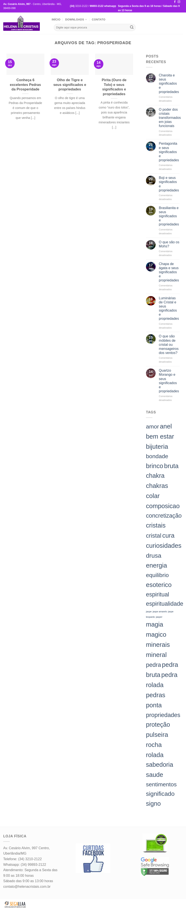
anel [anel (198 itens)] (166, 426)
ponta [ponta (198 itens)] (154, 705)
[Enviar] (131, 27)
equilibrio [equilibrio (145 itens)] (157, 575)
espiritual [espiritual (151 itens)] (157, 594)
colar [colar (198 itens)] (153, 495)
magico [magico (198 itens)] (156, 634)
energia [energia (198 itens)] (156, 565)
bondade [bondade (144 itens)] (157, 456)
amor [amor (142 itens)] (152, 426)
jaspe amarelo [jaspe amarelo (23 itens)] (160, 611)
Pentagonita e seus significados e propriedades (169, 152)
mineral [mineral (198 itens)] (156, 654)
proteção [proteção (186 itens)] (158, 724)
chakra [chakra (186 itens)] (155, 475)
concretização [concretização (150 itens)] (164, 515)
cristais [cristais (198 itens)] (156, 525)
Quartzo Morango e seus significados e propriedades (169, 381)
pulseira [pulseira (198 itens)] (157, 734)
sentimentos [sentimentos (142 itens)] (161, 784)
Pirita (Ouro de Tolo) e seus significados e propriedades (114, 87)
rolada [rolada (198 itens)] (155, 754)
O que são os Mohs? (169, 244)
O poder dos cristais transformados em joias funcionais (170, 118)
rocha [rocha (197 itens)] (154, 744)
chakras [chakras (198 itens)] (157, 485)
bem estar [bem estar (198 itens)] (160, 436)
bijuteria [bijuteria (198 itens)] (157, 446)
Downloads (76, 19)
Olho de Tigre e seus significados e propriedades (69, 84)
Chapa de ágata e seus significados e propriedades (169, 272)
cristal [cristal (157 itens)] (153, 535)
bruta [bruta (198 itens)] (171, 465)
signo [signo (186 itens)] (153, 803)
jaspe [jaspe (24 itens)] (149, 611)
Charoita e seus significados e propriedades (169, 83)
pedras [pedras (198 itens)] (155, 694)
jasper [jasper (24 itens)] (159, 617)
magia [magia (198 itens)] (154, 624)
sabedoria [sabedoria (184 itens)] (159, 764)
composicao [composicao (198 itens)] (163, 505)
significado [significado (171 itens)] (160, 793)
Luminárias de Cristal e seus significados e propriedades (169, 308)
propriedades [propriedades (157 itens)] (163, 715)
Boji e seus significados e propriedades (169, 184)
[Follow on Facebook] (175, 1)
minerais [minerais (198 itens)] (158, 644)
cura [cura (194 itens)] (168, 535)
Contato (98, 19)
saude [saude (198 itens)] (154, 774)
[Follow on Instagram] (179, 1)
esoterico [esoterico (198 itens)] (159, 584)
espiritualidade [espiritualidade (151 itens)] (164, 604)
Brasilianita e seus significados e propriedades (169, 216)
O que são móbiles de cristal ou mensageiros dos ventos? (169, 344)
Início (56, 19)
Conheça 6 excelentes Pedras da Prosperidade (25, 84)
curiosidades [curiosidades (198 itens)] (163, 545)
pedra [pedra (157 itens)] (153, 664)
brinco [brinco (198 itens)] (154, 465)
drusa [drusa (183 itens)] (153, 555)
